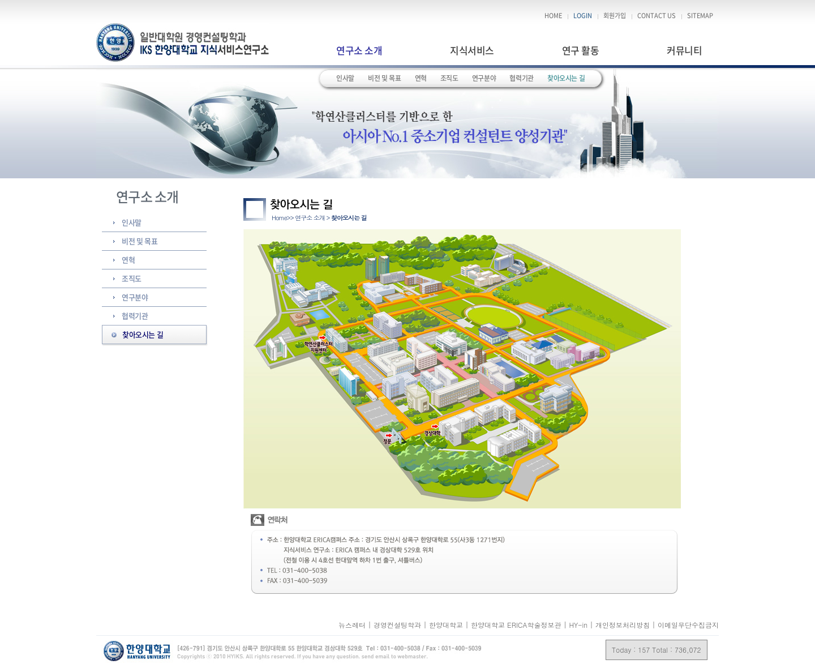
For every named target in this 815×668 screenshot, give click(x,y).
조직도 (449, 78)
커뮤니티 (684, 50)
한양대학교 (447, 625)
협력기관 (521, 78)
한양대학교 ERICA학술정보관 (517, 625)
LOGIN (582, 15)
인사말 (345, 78)
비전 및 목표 (384, 78)
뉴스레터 (353, 625)
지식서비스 (472, 50)
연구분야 (484, 78)
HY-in (579, 625)
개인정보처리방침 (622, 625)
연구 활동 (580, 50)
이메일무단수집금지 (688, 625)
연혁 (421, 78)
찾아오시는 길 (566, 78)
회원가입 (614, 15)
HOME (553, 15)
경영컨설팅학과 (398, 625)
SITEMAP (700, 15)
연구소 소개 (359, 50)
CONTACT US (656, 15)
